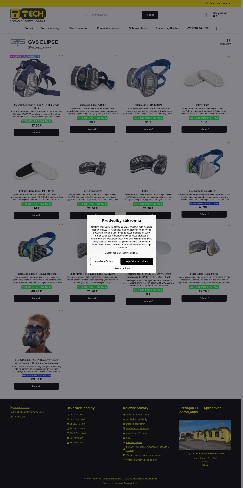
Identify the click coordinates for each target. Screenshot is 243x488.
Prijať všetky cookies (137, 261)
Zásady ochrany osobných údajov (121, 253)
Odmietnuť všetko (104, 261)
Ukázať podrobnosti (121, 268)
